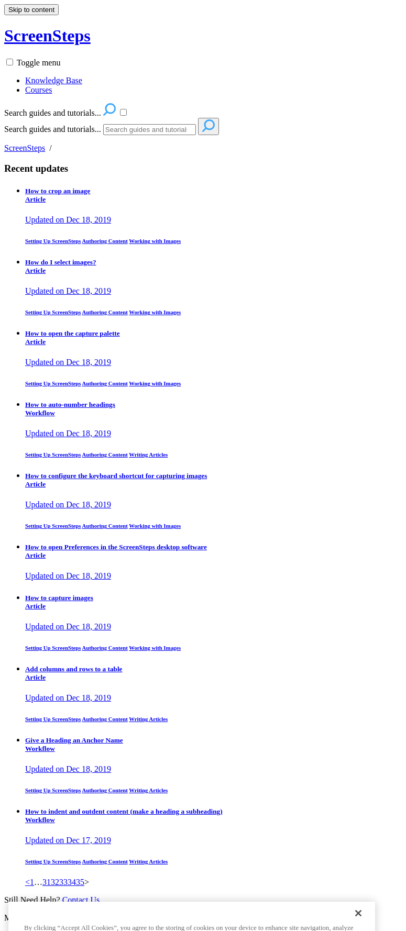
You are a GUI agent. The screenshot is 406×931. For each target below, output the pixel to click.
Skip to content (31, 10)
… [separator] (38, 882)
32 (55, 882)
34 (72, 882)
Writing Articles (148, 454)
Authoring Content (105, 241)
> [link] (86, 882)
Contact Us (81, 899)
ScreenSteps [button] (47, 35)
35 (80, 882)
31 (46, 882)
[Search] (149, 129)
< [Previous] (27, 882)
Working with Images (155, 241)
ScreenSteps (24, 147)
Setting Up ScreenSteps (53, 241)
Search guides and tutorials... (52, 129)
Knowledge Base (53, 80)
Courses (38, 89)
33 (63, 882)
